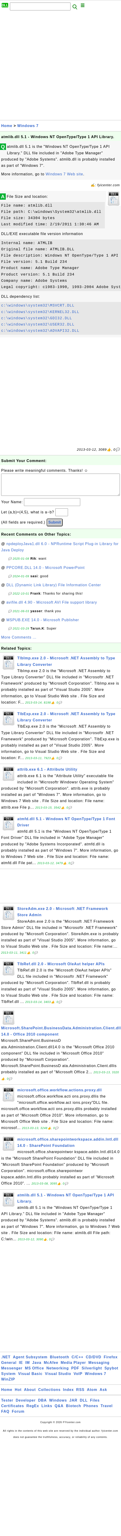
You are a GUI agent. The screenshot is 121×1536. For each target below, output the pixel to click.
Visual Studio (58, 1378)
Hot (18, 1394)
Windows (58, 1405)
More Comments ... (18, 642)
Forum (18, 1416)
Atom (92, 1394)
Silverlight (92, 1373)
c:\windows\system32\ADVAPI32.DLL (40, 330)
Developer (25, 1405)
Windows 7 (27, 126)
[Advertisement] (53, 66)
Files (95, 1405)
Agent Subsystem (30, 1362)
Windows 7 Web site (64, 174)
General (9, 1367)
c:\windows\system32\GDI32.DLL (36, 318)
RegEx (33, 1410)
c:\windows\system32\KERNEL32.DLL (40, 312)
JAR (73, 1405)
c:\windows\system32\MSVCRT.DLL (37, 305)
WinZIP (8, 1384)
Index (68, 1394)
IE (21, 1367)
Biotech (73, 1410)
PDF (75, 1373)
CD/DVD (93, 1362)
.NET (5, 1362)
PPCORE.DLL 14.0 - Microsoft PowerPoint (45, 572)
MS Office (34, 1373)
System (8, 1378)
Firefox (111, 1362)
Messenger (12, 1373)
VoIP (78, 1378)
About (30, 1394)
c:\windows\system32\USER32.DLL (37, 324)
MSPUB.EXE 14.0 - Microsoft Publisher (42, 625)
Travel (107, 1410)
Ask (103, 1394)
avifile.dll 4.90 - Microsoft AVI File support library (51, 607)
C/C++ (77, 1362)
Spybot (111, 1373)
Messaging (99, 1367)
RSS (80, 1394)
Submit (54, 527)
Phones (90, 1410)
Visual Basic (30, 1378)
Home (6, 126)
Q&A (59, 1410)
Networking (57, 1373)
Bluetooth (59, 1362)
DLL (84, 1405)
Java (36, 1367)
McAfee (51, 1367)
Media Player (73, 1367)
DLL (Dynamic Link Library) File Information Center (53, 590)
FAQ (5, 1416)
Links (46, 1410)
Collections (49, 1394)
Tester (7, 1405)
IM (27, 1367)
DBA (42, 1405)
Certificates (12, 1410)
